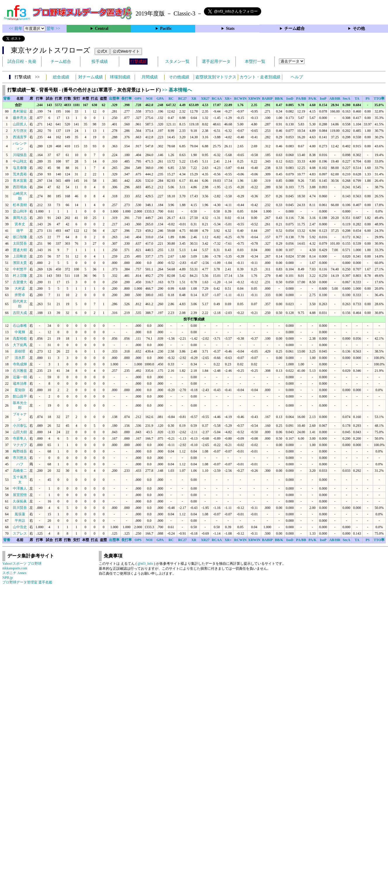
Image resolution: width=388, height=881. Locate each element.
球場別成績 (120, 77)
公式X (102, 51)
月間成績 (149, 77)
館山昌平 (20, 396)
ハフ (19, 464)
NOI (149, 98)
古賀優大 (20, 282)
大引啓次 (20, 131)
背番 (6, 98)
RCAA (217, 98)
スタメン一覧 (177, 61)
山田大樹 (20, 432)
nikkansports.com (14, 568)
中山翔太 (20, 161)
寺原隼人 (20, 438)
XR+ (228, 98)
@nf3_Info (145, 564)
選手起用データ (216, 61)
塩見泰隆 (20, 168)
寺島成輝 (20, 364)
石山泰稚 (20, 326)
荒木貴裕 (20, 174)
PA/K (313, 98)
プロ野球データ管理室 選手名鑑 (27, 582)
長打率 (126, 98)
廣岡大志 (20, 218)
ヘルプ (297, 77)
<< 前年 (16, 28)
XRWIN (254, 98)
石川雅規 (20, 371)
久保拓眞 (20, 501)
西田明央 (20, 187)
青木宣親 (20, 181)
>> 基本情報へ (177, 89)
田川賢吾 (20, 508)
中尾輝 (20, 332)
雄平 (19, 231)
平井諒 (20, 521)
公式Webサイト (126, 51)
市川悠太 (20, 458)
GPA (160, 98)
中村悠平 (20, 269)
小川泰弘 (20, 426)
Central (101, 28)
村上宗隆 (20, 276)
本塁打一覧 (255, 61)
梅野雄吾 (20, 451)
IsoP (323, 98)
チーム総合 (294, 28)
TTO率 (379, 98)
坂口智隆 (20, 237)
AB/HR (334, 98)
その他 (359, 28)
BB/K (279, 98)
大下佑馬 (20, 345)
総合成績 (61, 77)
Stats (230, 28)
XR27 (205, 98)
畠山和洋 (20, 211)
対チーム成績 (90, 77)
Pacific (166, 28)
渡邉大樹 (20, 250)
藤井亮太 (20, 118)
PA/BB (301, 98)
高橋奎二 (20, 471)
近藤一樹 (20, 377)
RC (171, 98)
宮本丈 (20, 224)
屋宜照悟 (20, 495)
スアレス (20, 533)
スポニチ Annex (14, 573)
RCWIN (240, 98)
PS (368, 98)
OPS (138, 98)
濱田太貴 (20, 263)
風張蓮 (20, 514)
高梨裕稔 (20, 338)
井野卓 (20, 295)
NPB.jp (7, 578)
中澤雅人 (20, 488)
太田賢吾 (20, 243)
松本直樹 (20, 205)
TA (357, 98)
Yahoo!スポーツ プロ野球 (21, 564)
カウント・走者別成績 (260, 77)
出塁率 (114, 98)
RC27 (182, 98)
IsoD (289, 98)
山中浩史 (20, 527)
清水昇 (20, 358)
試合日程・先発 (22, 61)
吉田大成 (20, 313)
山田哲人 (20, 124)
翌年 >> (53, 28)
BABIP (267, 98)
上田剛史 (20, 256)
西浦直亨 (20, 137)
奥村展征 (20, 111)
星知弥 (20, 390)
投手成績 (99, 61)
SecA (346, 98)
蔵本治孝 (20, 383)
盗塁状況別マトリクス (215, 77)
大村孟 (20, 288)
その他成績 (179, 77)
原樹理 (20, 351)
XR (193, 98)
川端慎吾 (20, 155)
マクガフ (20, 445)
